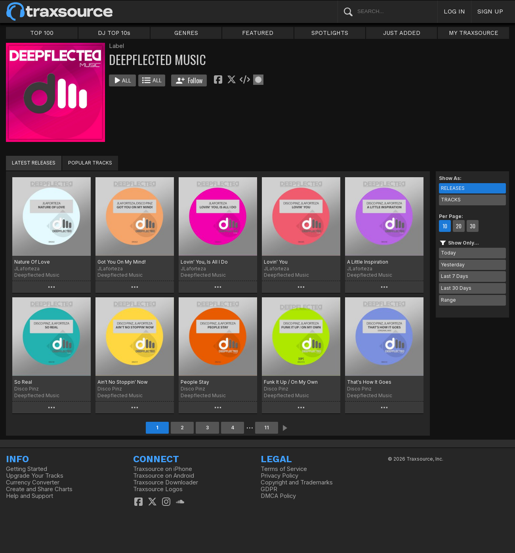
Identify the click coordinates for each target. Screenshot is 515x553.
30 (472, 226)
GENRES (186, 32)
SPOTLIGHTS (329, 32)
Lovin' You (276, 262)
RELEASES (453, 188)
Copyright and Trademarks (297, 482)
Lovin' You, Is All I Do (204, 262)
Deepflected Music (36, 275)
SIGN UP (490, 11)
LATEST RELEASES (33, 163)
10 (445, 226)
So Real (23, 382)
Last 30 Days (456, 288)
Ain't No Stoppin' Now (122, 382)
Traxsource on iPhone (162, 469)
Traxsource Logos (158, 489)
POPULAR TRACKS (90, 163)
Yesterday (453, 265)
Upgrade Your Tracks (34, 475)
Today (448, 253)
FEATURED (257, 32)
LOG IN (454, 11)
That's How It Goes (369, 382)
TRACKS (451, 200)
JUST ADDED (401, 32)
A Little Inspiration (367, 262)
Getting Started (26, 469)
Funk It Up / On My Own (291, 382)
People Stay (195, 382)
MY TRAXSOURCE (473, 32)
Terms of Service (284, 469)
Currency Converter (32, 482)
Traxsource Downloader (165, 482)
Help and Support (29, 495)
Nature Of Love (32, 262)
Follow (189, 80)
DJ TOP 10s (114, 32)
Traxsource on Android (163, 475)
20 (459, 226)
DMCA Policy (278, 495)
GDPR (269, 489)
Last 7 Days (454, 276)
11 (266, 428)
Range (448, 300)
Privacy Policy (279, 475)
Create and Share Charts (39, 489)
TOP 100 (41, 32)
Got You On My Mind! (121, 262)
